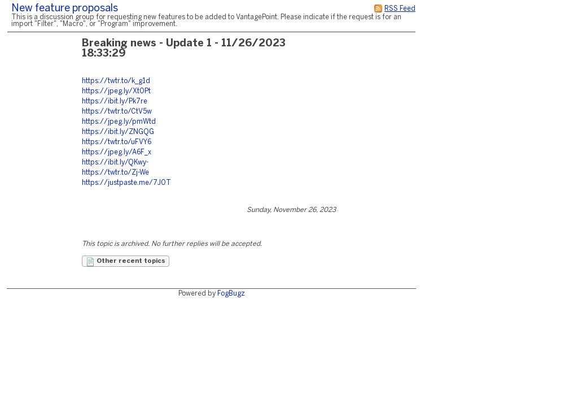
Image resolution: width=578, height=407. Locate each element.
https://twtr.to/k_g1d (116, 81)
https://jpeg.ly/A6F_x (116, 152)
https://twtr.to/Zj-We (115, 173)
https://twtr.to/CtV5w (117, 112)
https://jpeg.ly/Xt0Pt (116, 91)
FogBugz (231, 294)
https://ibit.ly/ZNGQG (118, 132)
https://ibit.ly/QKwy (114, 162)
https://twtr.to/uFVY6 (116, 142)
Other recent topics (125, 261)
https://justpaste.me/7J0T (126, 183)
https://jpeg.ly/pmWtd (119, 122)
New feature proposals (64, 9)
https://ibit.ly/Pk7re (114, 101)
